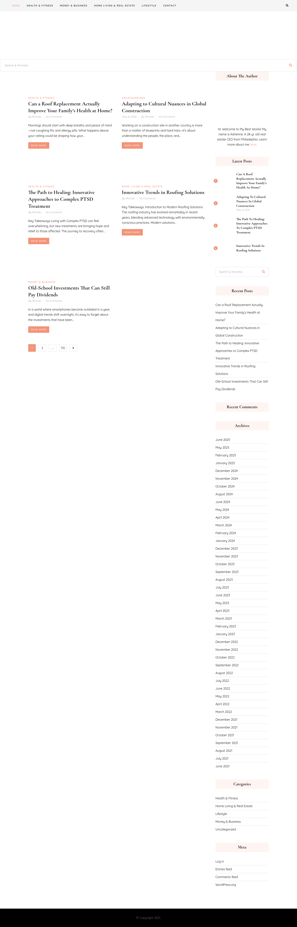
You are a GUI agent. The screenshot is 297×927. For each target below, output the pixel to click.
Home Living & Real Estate (114, 5)
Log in (220, 861)
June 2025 (223, 440)
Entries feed (224, 869)
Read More (38, 145)
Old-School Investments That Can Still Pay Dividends (242, 385)
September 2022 (227, 665)
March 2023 (224, 618)
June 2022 (223, 688)
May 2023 (222, 603)
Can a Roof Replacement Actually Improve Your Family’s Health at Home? (251, 180)
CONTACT (169, 5)
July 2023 (222, 587)
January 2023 (225, 634)
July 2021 (222, 758)
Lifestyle (149, 5)
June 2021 (223, 766)
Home (16, 5)
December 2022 (227, 642)
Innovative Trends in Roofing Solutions (163, 192)
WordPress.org (226, 885)
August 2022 (224, 673)
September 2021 (227, 743)
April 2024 (222, 517)
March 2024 (224, 525)
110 (63, 348)
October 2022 (225, 657)
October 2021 (225, 735)
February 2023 (226, 626)
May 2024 (222, 510)
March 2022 (224, 712)
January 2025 (225, 463)
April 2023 (222, 611)
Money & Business (73, 5)
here (253, 144)
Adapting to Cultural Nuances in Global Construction (251, 201)
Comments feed (227, 877)
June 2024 (223, 502)
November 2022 (227, 649)
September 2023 (227, 572)
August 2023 (224, 580)
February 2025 (226, 455)
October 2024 (225, 486)
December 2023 (227, 548)
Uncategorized (133, 98)
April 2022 (223, 704)
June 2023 (223, 595)
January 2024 (225, 541)
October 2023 (225, 564)
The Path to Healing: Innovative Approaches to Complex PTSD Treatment (61, 199)
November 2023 (227, 556)
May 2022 (222, 696)
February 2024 (226, 533)
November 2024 (227, 478)
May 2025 (222, 447)
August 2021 (224, 751)
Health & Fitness (40, 5)
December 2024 (227, 471)
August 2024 (224, 494)
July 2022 (222, 681)
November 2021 (227, 727)
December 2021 (226, 719)
